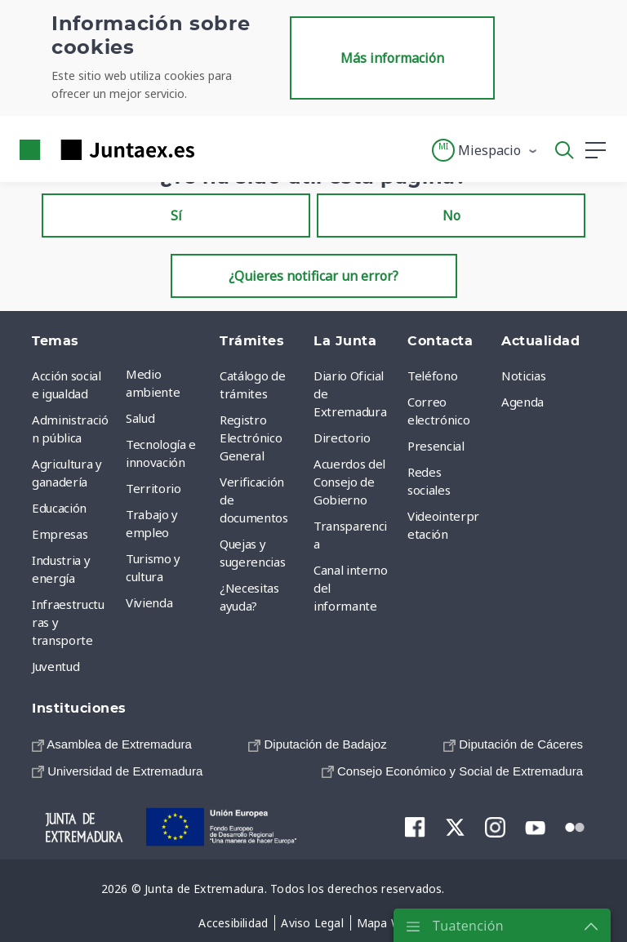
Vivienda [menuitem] (149, 602)
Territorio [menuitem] (153, 488)
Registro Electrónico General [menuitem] (251, 437)
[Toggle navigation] (217, 149)
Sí (176, 215)
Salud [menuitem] (140, 418)
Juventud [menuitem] (55, 666)
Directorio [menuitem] (342, 437)
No (451, 215)
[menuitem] (112, 744)
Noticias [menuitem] (523, 375)
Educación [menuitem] (59, 508)
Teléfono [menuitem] (432, 375)
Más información (392, 58)
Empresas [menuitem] (59, 534)
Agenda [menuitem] (522, 401)
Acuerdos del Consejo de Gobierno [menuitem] (349, 481)
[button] (485, 150)
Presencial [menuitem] (436, 446)
